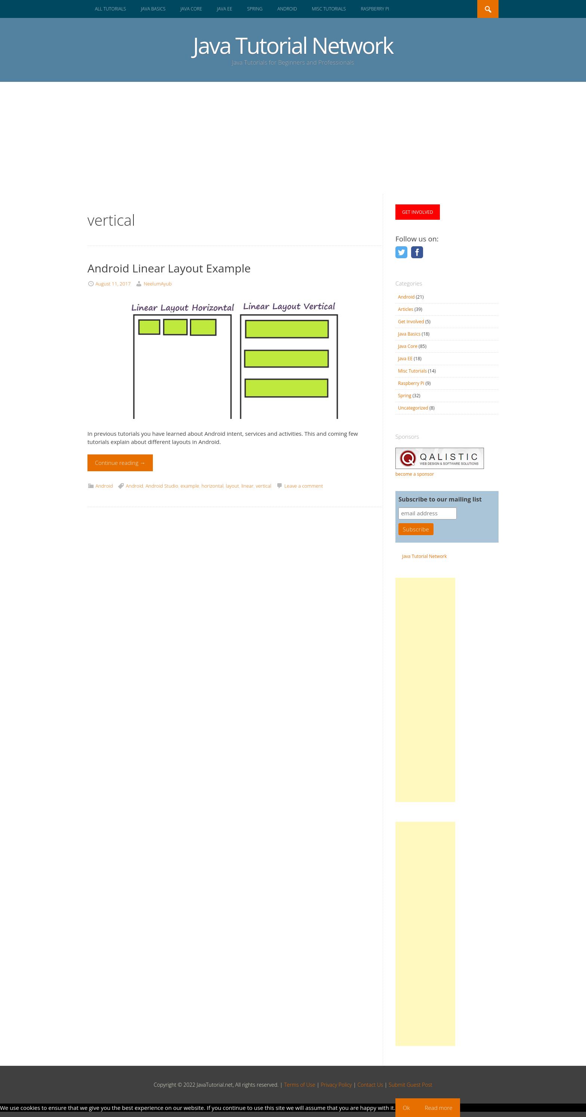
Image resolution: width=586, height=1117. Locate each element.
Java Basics (153, 9)
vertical (263, 485)
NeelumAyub (158, 283)
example (190, 485)
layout (232, 485)
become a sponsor (414, 474)
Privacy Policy (336, 1084)
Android (287, 9)
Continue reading (120, 462)
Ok (406, 1107)
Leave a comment (303, 485)
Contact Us (370, 1084)
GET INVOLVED (417, 212)
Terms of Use (299, 1084)
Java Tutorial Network (293, 45)
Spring (254, 9)
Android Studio (162, 485)
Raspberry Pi (375, 9)
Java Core (191, 9)
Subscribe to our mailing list (440, 499)
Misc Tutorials (329, 9)
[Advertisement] (293, 138)
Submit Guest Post (410, 1084)
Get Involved (411, 321)
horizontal (212, 485)
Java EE (224, 9)
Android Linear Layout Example (169, 268)
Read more (439, 1107)
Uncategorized (413, 408)
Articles (405, 309)
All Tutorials (110, 9)
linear (247, 485)
